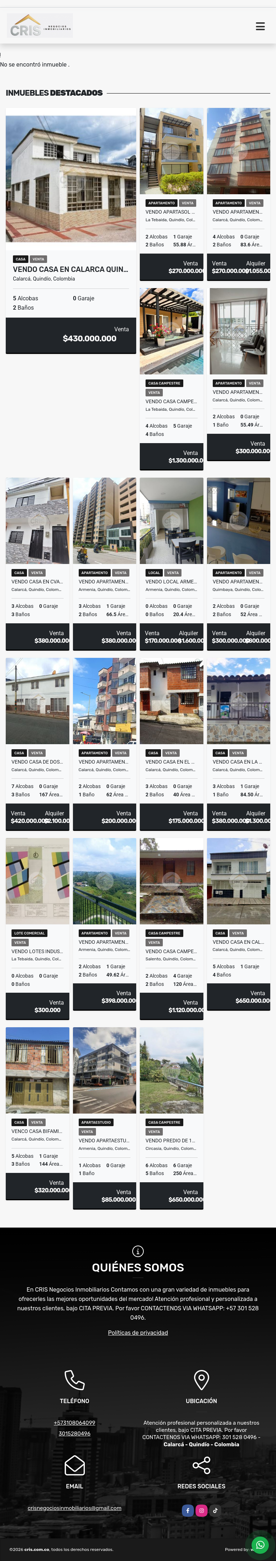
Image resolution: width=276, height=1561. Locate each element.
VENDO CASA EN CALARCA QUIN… (70, 269)
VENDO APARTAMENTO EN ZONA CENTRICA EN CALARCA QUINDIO (239, 392)
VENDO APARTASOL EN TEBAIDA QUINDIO (172, 212)
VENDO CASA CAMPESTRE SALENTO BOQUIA (172, 951)
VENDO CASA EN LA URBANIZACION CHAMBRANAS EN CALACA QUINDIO (239, 762)
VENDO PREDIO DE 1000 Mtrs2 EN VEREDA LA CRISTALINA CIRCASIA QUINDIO (172, 1140)
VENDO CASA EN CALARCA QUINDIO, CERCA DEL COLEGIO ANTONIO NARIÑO (239, 942)
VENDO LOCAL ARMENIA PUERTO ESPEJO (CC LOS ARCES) (172, 581)
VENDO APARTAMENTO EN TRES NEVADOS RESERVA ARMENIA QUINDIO (105, 942)
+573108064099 (74, 1423)
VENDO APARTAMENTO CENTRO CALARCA (239, 212)
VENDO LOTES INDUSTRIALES (38, 951)
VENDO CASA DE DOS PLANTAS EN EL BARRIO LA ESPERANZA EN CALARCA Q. (38, 762)
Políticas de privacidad (138, 1332)
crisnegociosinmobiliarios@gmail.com (74, 1508)
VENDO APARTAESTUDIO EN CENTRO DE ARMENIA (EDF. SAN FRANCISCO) (105, 1140)
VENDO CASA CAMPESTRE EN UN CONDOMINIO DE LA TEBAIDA (172, 401)
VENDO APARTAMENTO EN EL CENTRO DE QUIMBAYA (239, 581)
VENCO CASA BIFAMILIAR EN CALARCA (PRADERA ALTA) (38, 1131)
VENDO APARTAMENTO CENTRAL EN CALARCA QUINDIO (105, 762)
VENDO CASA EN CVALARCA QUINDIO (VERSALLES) (38, 581)
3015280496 (75, 1433)
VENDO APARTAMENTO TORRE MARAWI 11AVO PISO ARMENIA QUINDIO (105, 581)
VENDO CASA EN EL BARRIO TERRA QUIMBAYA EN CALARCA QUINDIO (172, 762)
